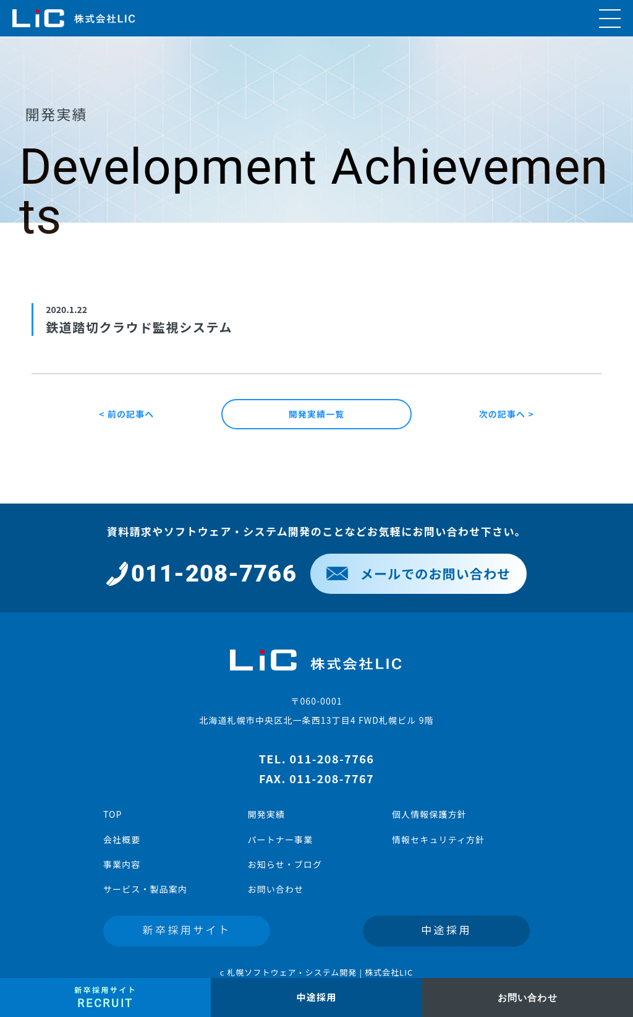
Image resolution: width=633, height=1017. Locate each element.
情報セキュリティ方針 (438, 839)
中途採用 (446, 929)
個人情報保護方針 (429, 814)
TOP (112, 814)
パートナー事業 (280, 839)
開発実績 (265, 814)
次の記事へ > (506, 414)
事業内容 (121, 864)
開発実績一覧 (317, 414)
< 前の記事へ (126, 414)
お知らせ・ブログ (284, 864)
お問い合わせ (275, 889)
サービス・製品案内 (145, 889)
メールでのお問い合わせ (418, 573)
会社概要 (121, 839)
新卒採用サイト (187, 929)
